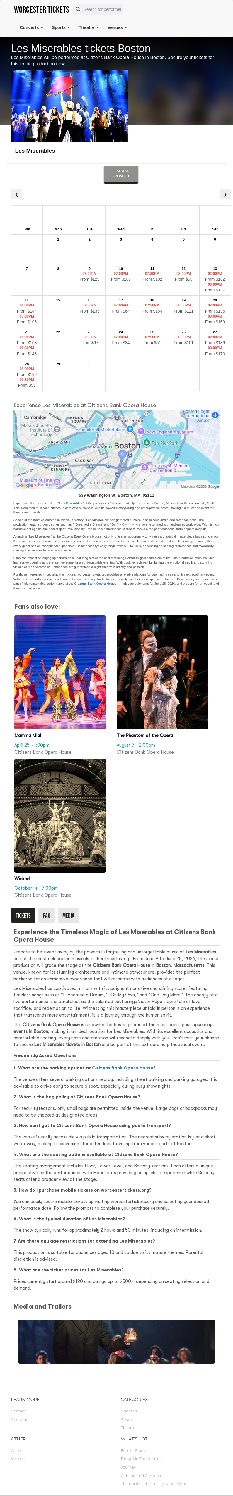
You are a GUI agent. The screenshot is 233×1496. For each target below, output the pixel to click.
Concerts (31, 27)
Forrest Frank (133, 1450)
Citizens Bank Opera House (95, 583)
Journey (128, 1467)
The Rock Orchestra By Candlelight (154, 1483)
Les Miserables (70, 503)
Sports (61, 27)
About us (19, 1419)
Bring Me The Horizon (141, 1458)
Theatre (88, 27)
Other (16, 1450)
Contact (18, 1411)
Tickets (23, 915)
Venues (117, 27)
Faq (46, 915)
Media (68, 915)
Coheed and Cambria (141, 1475)
